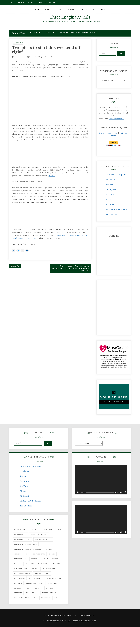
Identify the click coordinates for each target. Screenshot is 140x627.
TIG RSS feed (112, 214)
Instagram (111, 189)
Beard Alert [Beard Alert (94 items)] (19, 529)
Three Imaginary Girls (70, 17)
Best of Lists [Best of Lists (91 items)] (46, 529)
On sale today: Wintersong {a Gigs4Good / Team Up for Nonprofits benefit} (70, 268)
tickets (52, 176)
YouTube (110, 194)
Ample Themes (89, 621)
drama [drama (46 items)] (52, 554)
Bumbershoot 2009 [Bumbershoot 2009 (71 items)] (43, 539)
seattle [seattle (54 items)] (17, 588)
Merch (103, 9)
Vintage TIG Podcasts (116, 209)
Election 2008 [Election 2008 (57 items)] (20, 559)
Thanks (30, 2)
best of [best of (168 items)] (33, 529)
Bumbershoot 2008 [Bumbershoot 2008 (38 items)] (22, 539)
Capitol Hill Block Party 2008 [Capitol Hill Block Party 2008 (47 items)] (27, 549)
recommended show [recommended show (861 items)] (35, 583)
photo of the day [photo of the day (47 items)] (53, 578)
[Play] (78, 492)
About (12, 2)
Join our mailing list (45, 2)
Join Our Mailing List (116, 175)
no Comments (47, 57)
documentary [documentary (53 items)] (39, 554)
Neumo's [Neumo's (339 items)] (35, 568)
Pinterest (110, 204)
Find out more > (116, 119)
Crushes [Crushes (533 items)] (17, 554)
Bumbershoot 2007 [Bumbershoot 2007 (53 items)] (39, 534)
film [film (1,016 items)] (46, 559)
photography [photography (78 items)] (35, 578)
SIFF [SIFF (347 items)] (27, 588)
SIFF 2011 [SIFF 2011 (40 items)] (50, 588)
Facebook (110, 180)
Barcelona (18, 43)
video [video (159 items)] (56, 598)
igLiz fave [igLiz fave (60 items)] (29, 564)
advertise (113, 133)
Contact (71, 9)
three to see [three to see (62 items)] (32, 593)
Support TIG (87, 9)
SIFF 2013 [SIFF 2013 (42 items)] (18, 593)
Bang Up (15, 266)
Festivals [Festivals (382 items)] (35, 559)
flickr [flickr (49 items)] (55, 559)
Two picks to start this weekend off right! (46, 49)
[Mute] (121, 492)
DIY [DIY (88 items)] (27, 554)
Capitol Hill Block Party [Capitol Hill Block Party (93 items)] (25, 544)
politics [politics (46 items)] (18, 583)
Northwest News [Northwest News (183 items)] (42, 573)
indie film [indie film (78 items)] (43, 564)
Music (48, 9)
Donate (21, 2)
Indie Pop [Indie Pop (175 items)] (56, 564)
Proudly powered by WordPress (57, 621)
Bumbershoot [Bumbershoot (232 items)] (20, 534)
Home (36, 9)
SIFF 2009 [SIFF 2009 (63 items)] (38, 588)
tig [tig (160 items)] (35, 598)
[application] (101, 479)
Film (59, 9)
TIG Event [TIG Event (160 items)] (45, 598)
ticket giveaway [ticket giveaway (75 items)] (49, 593)
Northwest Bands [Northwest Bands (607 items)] (22, 573)
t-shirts (123, 133)
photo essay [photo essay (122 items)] (19, 578)
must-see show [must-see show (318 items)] (20, 568)
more (113, 136)
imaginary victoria (19, 57)
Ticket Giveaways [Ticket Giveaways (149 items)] (21, 598)
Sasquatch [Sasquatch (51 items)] (52, 583)
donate (102, 133)
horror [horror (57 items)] (17, 564)
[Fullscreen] (125, 492)
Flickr (109, 199)
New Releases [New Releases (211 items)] (49, 568)
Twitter (109, 185)
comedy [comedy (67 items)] (49, 549)
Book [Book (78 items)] (59, 529)
